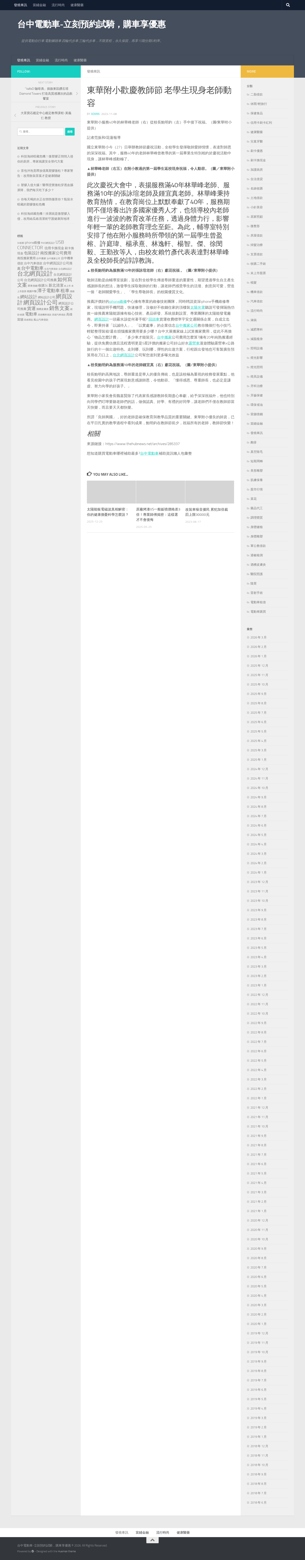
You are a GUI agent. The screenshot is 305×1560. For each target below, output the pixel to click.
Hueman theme (67, 1551)
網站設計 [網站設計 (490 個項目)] (28, 296)
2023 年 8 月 (258, 919)
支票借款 (256, 254)
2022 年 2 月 (258, 1089)
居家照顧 (256, 217)
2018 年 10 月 (259, 1465)
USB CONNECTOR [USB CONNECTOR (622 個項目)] (40, 244)
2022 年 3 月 (258, 1079)
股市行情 (256, 489)
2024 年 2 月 (258, 863)
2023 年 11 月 (259, 891)
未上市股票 (258, 273)
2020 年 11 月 (259, 1230)
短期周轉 (256, 461)
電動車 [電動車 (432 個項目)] (31, 314)
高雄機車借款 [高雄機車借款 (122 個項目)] (44, 314)
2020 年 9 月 (258, 1248)
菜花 (253, 499)
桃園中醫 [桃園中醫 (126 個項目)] (32, 291)
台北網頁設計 (124, 354)
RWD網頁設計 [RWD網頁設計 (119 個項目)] (48, 242)
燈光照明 (256, 367)
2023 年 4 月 (258, 957)
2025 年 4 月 (258, 741)
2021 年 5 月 (258, 1173)
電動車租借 (258, 602)
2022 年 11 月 (259, 1004)
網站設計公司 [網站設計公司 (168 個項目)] (46, 297)
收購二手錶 (258, 264)
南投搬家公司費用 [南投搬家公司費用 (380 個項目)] (55, 253)
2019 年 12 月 (259, 1333)
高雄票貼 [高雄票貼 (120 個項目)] (28, 319)
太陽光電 (197, 307)
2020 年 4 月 (258, 1296)
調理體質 (256, 517)
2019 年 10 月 (259, 1352)
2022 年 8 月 (258, 1032)
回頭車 (153, 319)
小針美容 (256, 207)
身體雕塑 (256, 536)
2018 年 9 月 (258, 1474)
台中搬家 (164, 336)
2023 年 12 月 (259, 882)
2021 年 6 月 (258, 1164)
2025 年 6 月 (258, 722)
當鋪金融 (39, 5)
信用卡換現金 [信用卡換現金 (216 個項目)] (54, 248)
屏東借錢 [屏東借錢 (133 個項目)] (33, 285)
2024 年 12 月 (259, 769)
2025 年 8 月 (258, 703)
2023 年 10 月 (259, 901)
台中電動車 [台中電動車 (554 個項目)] (32, 268)
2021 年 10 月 (259, 1126)
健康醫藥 (77, 5)
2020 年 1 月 (258, 1324)
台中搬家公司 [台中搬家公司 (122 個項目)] (53, 258)
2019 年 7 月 (258, 1380)
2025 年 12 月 (259, 665)
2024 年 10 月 (259, 788)
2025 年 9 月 (258, 694)
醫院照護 (256, 574)
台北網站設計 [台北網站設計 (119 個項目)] (65, 268)
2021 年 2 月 (258, 1201)
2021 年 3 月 (258, 1192)
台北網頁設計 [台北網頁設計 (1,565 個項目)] (35, 273)
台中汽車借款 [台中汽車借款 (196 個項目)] (33, 263)
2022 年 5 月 (258, 1060)
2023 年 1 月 (258, 985)
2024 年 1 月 (258, 872)
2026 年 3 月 (258, 637)
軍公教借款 (258, 546)
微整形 (255, 226)
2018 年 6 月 (258, 1502)
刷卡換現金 (258, 160)
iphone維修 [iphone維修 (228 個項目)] (32, 242)
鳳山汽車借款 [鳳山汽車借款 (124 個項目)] (41, 319)
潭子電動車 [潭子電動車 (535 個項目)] (48, 290)
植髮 (253, 282)
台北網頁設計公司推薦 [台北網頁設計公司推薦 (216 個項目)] (40, 280)
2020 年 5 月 (258, 1286)
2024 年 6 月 (258, 825)
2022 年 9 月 (258, 1023)
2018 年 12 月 (259, 1446)
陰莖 (253, 583)
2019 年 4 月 (258, 1408)
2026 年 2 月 (258, 647)
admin (95, 114)
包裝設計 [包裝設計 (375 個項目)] (32, 253)
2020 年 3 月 (258, 1305)
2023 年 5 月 (258, 948)
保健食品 (256, 113)
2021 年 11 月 (259, 1117)
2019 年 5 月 (258, 1399)
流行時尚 (58, 5)
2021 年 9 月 (258, 1136)
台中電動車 (149, 452)
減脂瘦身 (256, 339)
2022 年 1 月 (258, 1098)
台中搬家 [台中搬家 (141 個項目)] (41, 258)
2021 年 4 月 (258, 1183)
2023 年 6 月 (258, 938)
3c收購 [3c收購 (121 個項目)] (20, 242)
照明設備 (256, 348)
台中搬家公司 (186, 325)
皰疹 (253, 442)
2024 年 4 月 (258, 844)
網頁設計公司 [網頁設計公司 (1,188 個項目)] (40, 302)
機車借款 (256, 292)
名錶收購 (256, 188)
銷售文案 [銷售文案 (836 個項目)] (59, 308)
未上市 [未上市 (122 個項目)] (67, 285)
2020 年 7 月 (258, 1267)
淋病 (253, 320)
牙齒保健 (256, 395)
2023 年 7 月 (258, 929)
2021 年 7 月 (258, 1154)
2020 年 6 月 (258, 1277)
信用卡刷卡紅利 (261, 122)
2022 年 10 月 (259, 1013)
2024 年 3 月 (258, 854)
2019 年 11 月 (259, 1343)
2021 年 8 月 (258, 1145)
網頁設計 (101, 319)
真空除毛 (256, 452)
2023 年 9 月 (258, 910)
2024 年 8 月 (258, 807)
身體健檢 (256, 527)
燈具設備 (256, 376)
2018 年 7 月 (258, 1493)
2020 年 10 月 (259, 1239)
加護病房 (256, 170)
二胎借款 (256, 94)
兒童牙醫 (256, 141)
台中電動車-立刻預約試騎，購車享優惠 (91, 24)
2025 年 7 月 (258, 712)
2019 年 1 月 (258, 1437)
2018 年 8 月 (258, 1484)
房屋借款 (256, 235)
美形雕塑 (256, 470)
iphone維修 (118, 301)
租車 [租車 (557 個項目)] (64, 290)
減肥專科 (256, 329)
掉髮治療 (256, 245)
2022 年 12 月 (259, 995)
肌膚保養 (256, 480)
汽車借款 (256, 301)
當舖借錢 (256, 414)
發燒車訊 (20, 5)
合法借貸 (256, 179)
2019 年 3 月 (258, 1418)
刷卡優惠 (256, 151)
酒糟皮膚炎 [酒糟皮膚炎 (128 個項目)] (42, 309)
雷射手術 (256, 593)
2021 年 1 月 (258, 1211)
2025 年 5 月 (258, 731)
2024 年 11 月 (259, 778)
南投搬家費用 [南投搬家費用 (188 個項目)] (26, 258)
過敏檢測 (256, 555)
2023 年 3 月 (258, 966)
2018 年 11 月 (259, 1455)
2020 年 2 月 (258, 1314)
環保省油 (256, 405)
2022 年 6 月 (258, 1051)
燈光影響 (256, 358)
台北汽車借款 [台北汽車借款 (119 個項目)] (51, 268)
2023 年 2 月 (258, 976)
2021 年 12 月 (259, 1107)
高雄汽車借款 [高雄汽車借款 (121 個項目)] (59, 314)
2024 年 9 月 (258, 797)
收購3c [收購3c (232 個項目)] (43, 285)
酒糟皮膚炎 (258, 564)
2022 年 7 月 (258, 1042)
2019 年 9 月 (258, 1361)
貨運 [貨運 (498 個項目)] (31, 308)
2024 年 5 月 (258, 835)
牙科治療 (256, 386)
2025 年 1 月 (258, 759)
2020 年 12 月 (259, 1220)
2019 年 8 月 (258, 1371)
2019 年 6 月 (258, 1390)
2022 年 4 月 (258, 1070)
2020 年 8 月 (258, 1258)
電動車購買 (258, 611)
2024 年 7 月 (258, 816)
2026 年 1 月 (258, 656)
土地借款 (256, 198)
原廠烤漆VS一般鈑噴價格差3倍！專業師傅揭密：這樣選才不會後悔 (158, 513)
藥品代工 (256, 508)
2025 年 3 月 (258, 750)
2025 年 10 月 (259, 684)
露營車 (194, 342)
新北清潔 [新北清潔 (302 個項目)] (56, 285)
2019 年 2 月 (258, 1427)
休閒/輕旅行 (258, 104)
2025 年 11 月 (259, 675)
